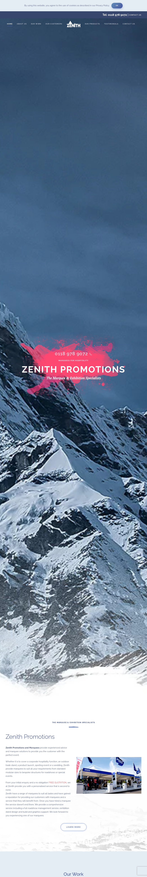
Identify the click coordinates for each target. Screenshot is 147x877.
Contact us (135, 15)
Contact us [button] (129, 24)
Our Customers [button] (54, 24)
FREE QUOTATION (57, 782)
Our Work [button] (36, 24)
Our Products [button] (92, 24)
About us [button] (22, 24)
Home (10, 24)
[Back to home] (74, 24)
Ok (117, 5)
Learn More (73, 827)
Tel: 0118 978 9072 (115, 14)
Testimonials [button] (111, 24)
